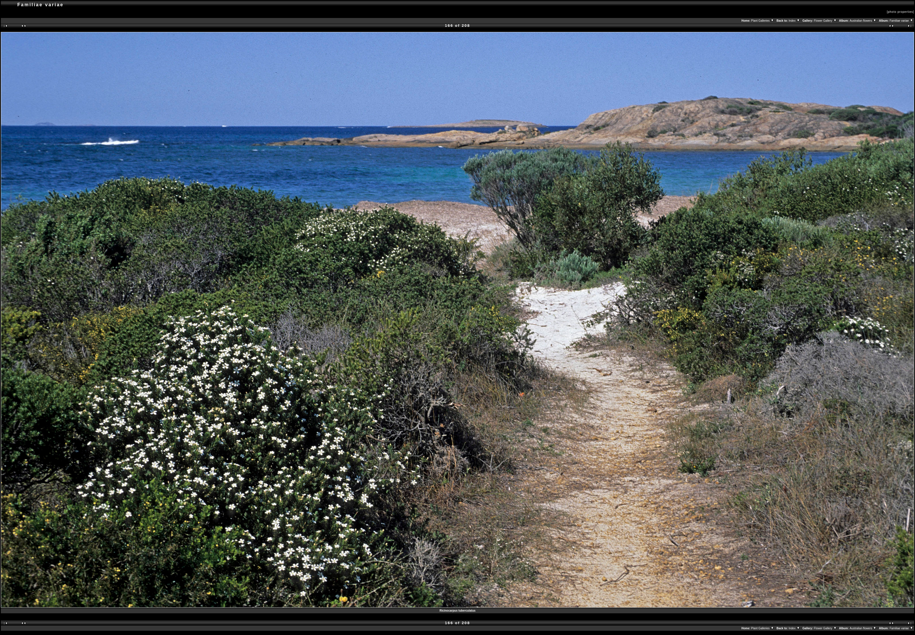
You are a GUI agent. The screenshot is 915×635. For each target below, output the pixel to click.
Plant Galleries (762, 20)
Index (794, 20)
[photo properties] (900, 11)
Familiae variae (902, 20)
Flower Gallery (825, 20)
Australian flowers (863, 20)
